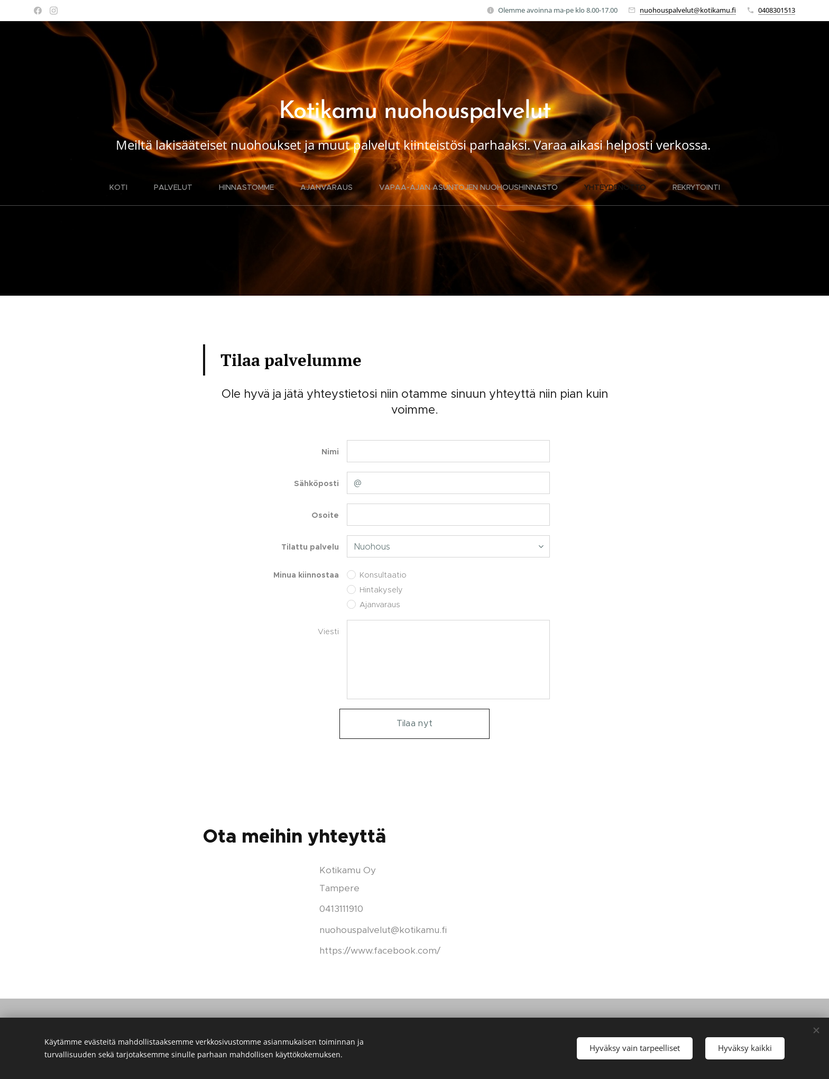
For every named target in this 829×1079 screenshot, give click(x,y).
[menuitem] (125, 187)
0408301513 (776, 10)
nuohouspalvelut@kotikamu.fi (688, 10)
